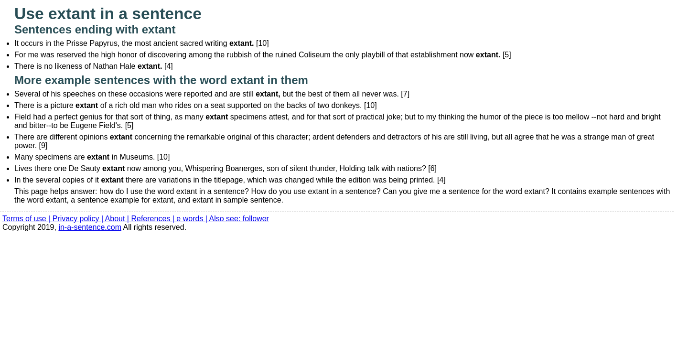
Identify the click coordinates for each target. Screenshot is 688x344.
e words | (192, 219)
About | (118, 219)
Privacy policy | (79, 219)
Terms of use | (27, 219)
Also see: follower (239, 219)
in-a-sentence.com (89, 227)
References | (153, 219)
